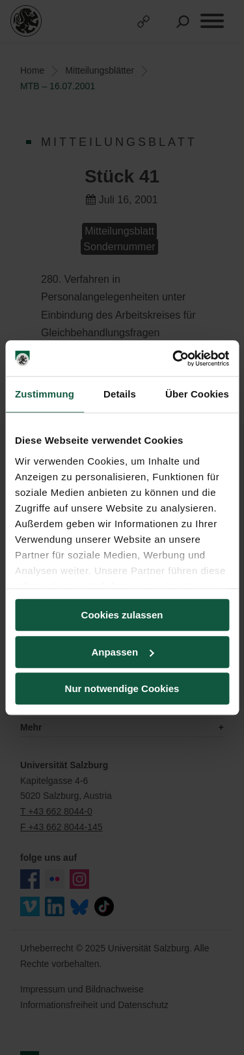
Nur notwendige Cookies (122, 688)
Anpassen (122, 652)
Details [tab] (119, 393)
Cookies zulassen (122, 614)
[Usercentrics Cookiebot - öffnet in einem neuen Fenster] (173, 358)
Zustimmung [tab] (44, 393)
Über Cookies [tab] (197, 393)
